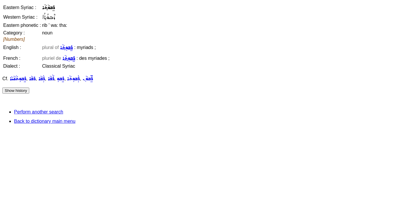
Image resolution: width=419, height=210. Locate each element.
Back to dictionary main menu (44, 121)
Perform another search (38, 111)
